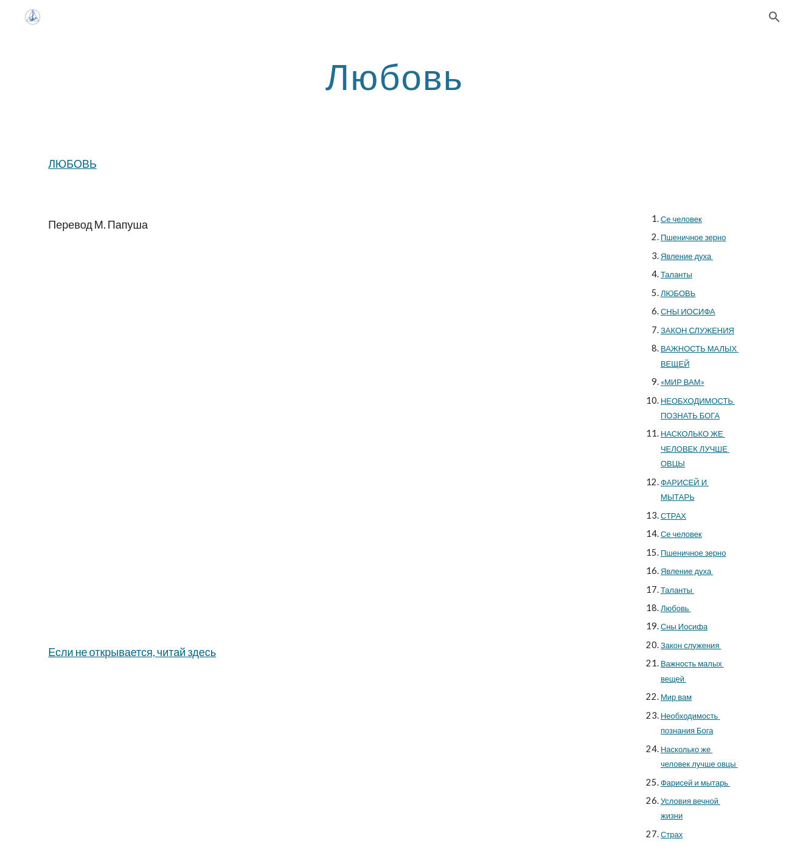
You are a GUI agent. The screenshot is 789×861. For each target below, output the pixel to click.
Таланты (676, 274)
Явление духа (687, 256)
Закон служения (691, 645)
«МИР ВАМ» (682, 382)
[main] (395, 76)
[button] (774, 17)
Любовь (676, 608)
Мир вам (676, 697)
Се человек (681, 219)
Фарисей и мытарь (695, 782)
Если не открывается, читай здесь (132, 652)
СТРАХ (673, 515)
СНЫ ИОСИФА (688, 311)
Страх (672, 834)
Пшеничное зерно (693, 237)
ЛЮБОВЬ (72, 163)
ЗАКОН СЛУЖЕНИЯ (697, 330)
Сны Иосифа (684, 626)
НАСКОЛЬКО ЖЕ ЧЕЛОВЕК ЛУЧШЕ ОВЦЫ (695, 448)
